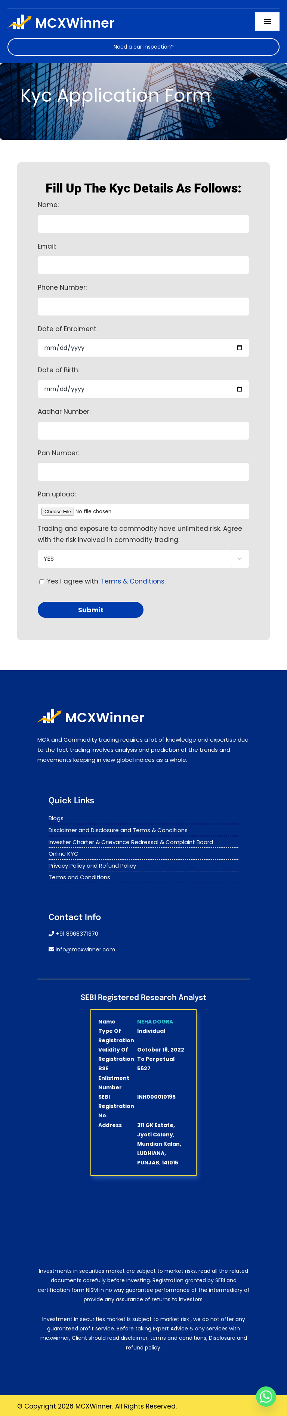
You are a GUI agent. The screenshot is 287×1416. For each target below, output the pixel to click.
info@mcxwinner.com (85, 949)
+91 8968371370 (77, 934)
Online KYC (63, 854)
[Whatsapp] (266, 1396)
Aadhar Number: (64, 411)
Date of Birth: (58, 370)
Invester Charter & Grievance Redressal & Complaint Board (131, 842)
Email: (47, 246)
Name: (48, 204)
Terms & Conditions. (133, 581)
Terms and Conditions (79, 877)
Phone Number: (62, 287)
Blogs (56, 818)
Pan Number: (58, 453)
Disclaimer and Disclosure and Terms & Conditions (118, 830)
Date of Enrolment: (68, 328)
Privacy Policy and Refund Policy (92, 865)
